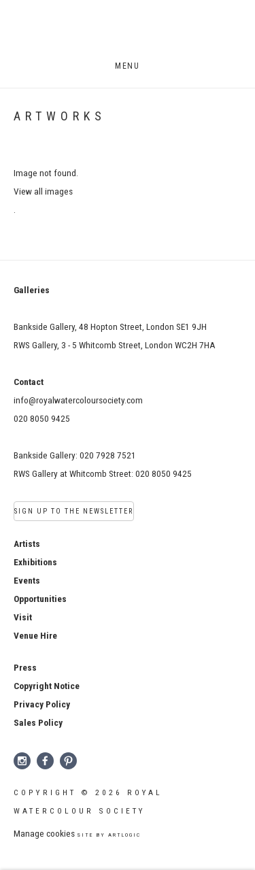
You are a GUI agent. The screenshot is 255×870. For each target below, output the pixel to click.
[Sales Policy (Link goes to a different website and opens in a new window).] (38, 722)
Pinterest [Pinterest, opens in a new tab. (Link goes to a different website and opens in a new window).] (68, 761)
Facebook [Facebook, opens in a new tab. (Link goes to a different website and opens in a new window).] (45, 761)
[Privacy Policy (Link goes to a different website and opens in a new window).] (42, 704)
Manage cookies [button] (44, 833)
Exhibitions (35, 561)
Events (27, 580)
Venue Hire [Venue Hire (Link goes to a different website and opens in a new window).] (35, 635)
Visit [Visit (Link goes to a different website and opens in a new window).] (23, 617)
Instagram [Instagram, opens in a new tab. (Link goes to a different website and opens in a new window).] (22, 761)
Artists (27, 543)
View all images (43, 191)
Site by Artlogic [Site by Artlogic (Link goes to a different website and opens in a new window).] (109, 835)
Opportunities (40, 598)
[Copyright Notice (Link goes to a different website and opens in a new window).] (47, 685)
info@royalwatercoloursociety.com (78, 400)
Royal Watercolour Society (128, 31)
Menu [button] (127, 66)
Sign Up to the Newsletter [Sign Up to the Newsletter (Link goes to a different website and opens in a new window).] (73, 511)
